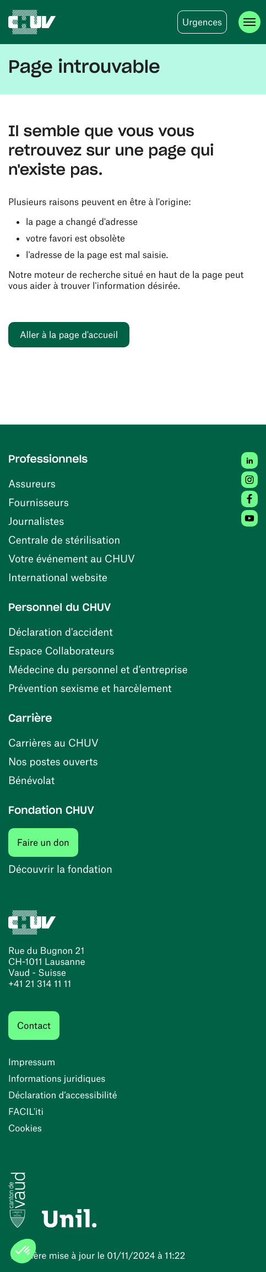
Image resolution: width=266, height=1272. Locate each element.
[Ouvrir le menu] (249, 22)
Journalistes (36, 520)
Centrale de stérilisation (64, 539)
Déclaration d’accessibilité (62, 1095)
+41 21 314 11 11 (39, 983)
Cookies (25, 1128)
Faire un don (47, 842)
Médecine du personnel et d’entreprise (98, 669)
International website (57, 577)
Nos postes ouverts (53, 761)
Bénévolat (31, 780)
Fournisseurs (38, 502)
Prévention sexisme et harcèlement (90, 687)
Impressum (31, 1061)
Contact (34, 1025)
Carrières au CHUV (53, 742)
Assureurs (32, 483)
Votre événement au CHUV (71, 558)
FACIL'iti (26, 1111)
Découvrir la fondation (60, 868)
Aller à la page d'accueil (69, 334)
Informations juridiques (56, 1078)
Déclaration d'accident (60, 631)
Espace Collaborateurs (61, 650)
